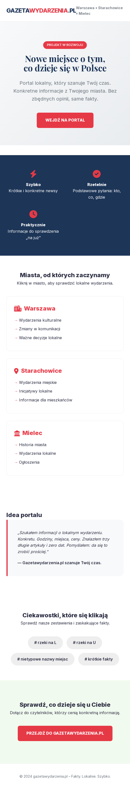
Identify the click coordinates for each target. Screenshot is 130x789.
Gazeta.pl (41, 10)
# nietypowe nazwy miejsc (42, 659)
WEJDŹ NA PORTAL (65, 120)
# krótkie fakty (99, 659)
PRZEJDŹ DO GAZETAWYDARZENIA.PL (65, 733)
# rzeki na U (84, 642)
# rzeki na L (45, 642)
